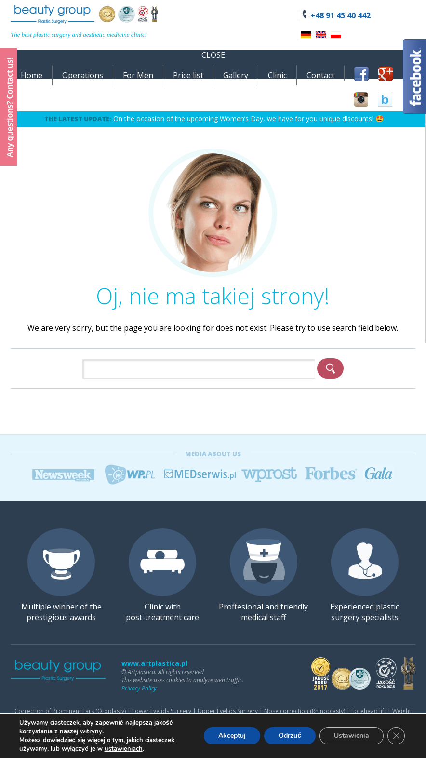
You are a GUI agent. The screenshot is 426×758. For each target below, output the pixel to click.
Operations (82, 75)
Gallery (235, 75)
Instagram (361, 99)
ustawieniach (124, 748)
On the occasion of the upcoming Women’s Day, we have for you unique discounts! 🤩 (248, 118)
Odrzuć (290, 735)
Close (213, 55)
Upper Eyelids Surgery (228, 711)
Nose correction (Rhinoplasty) (304, 711)
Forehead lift (368, 711)
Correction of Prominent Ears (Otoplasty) (70, 711)
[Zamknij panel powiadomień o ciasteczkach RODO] (396, 735)
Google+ (385, 74)
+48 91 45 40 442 (340, 15)
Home (31, 75)
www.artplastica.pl (154, 663)
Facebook (361, 74)
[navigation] (213, 64)
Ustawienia (351, 735)
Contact (320, 75)
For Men (138, 75)
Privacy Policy (139, 688)
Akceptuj (232, 735)
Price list (188, 75)
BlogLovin (385, 99)
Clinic (277, 75)
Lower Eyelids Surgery (161, 711)
